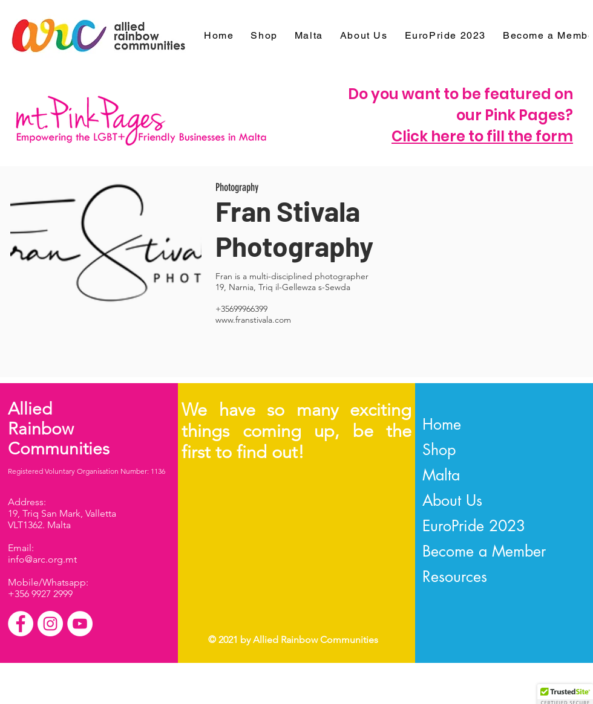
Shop (439, 449)
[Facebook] (20, 623)
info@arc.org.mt (42, 559)
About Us (452, 500)
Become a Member (484, 551)
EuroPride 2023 (473, 525)
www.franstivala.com (253, 319)
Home (441, 424)
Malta (441, 475)
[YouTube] (80, 623)
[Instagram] (50, 623)
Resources (454, 576)
